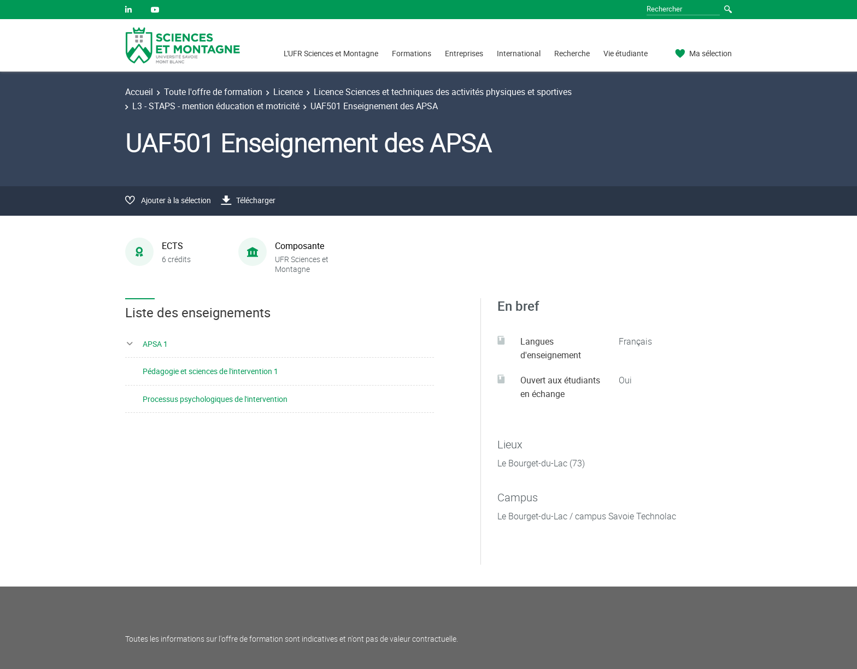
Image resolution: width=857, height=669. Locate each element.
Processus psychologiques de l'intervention (215, 399)
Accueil (139, 92)
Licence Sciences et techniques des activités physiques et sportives (443, 92)
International (519, 53)
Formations (411, 53)
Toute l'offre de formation (213, 92)
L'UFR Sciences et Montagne (331, 53)
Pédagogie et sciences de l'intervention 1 (210, 371)
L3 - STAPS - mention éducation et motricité (216, 106)
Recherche (572, 53)
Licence (288, 92)
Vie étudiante (625, 53)
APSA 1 (155, 344)
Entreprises (464, 53)
